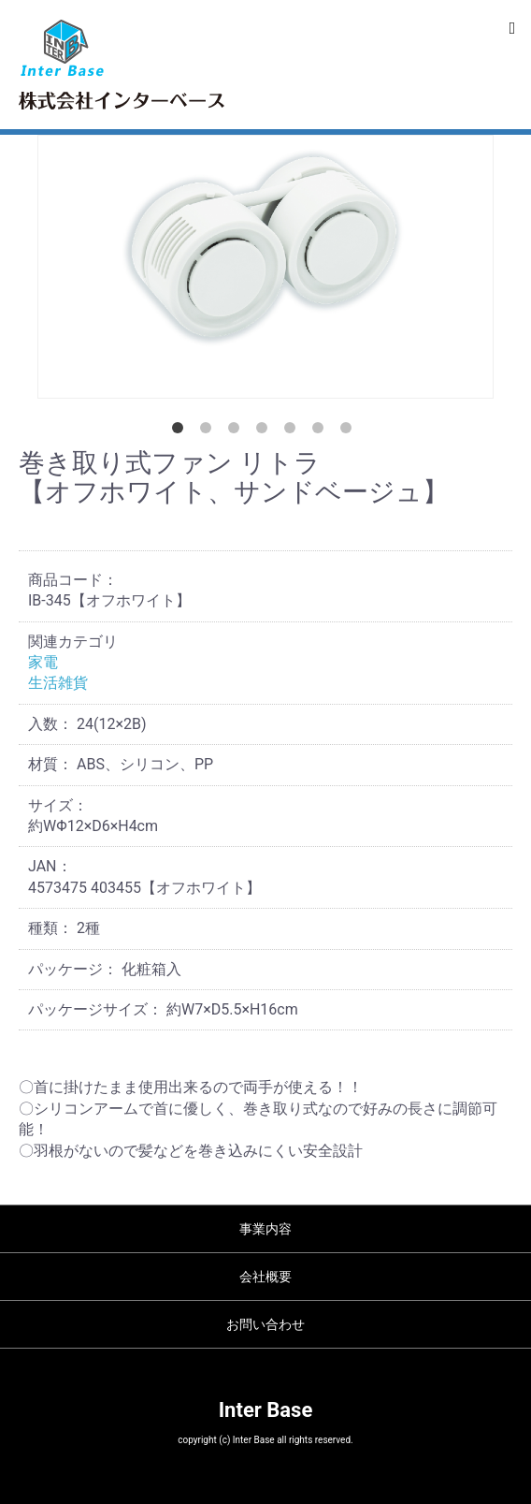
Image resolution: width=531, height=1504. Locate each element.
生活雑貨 (58, 683)
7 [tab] (349, 431)
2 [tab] (209, 431)
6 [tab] (321, 431)
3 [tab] (237, 431)
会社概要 (265, 1276)
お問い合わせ (265, 1324)
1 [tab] (181, 431)
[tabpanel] (265, 267)
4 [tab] (265, 431)
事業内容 (265, 1228)
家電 (43, 662)
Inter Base (266, 1410)
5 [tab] (293, 431)
